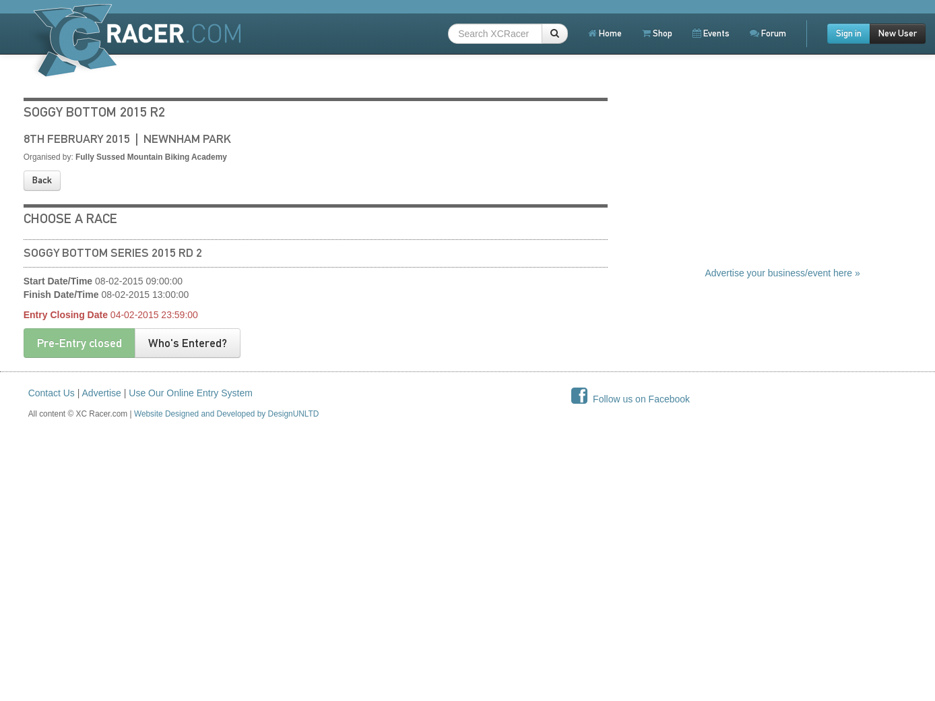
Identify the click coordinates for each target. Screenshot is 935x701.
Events (711, 33)
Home (605, 33)
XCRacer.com (135, 40)
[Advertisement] (806, 178)
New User (897, 33)
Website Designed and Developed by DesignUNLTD (226, 414)
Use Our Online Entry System (191, 393)
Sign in (849, 33)
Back (42, 180)
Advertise (101, 393)
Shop (657, 33)
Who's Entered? (187, 343)
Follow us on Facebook (630, 399)
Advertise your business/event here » (782, 273)
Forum (768, 33)
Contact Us (51, 393)
